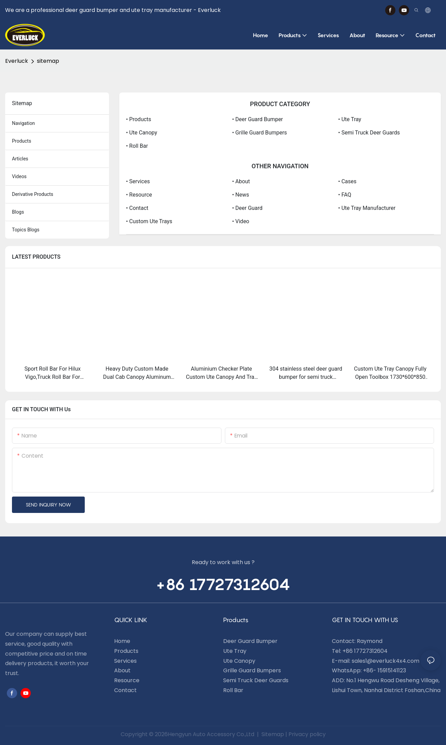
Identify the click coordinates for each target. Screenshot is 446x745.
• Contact (137, 208)
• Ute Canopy (141, 132)
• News (240, 194)
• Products (138, 119)
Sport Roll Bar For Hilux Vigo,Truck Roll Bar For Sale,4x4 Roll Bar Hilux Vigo (52, 373)
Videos (19, 176)
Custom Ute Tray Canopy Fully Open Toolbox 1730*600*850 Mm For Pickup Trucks (390, 373)
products (21, 141)
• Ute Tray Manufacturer (367, 208)
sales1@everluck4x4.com (385, 661)
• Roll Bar (137, 146)
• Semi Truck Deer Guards (369, 132)
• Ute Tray (349, 119)
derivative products (32, 194)
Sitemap (272, 734)
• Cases (347, 181)
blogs (18, 212)
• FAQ (344, 194)
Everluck (16, 61)
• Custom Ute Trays (149, 221)
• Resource (139, 194)
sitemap (48, 61)
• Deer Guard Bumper (257, 119)
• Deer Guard (247, 208)
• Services (138, 181)
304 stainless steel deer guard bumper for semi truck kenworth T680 (305, 373)
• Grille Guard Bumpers (259, 132)
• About (241, 181)
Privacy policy (307, 734)
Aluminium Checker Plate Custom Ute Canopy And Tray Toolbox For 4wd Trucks (221, 373)
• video (240, 221)
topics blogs (25, 229)
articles (20, 158)
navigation (23, 123)
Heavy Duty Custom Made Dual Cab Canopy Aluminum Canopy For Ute (137, 373)
